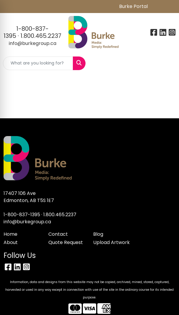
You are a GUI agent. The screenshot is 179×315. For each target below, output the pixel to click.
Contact (58, 234)
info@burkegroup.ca (32, 43)
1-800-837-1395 (22, 214)
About (11, 242)
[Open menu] (167, 63)
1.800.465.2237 (40, 36)
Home (10, 234)
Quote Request (65, 242)
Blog (98, 234)
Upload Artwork (111, 242)
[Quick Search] (38, 63)
